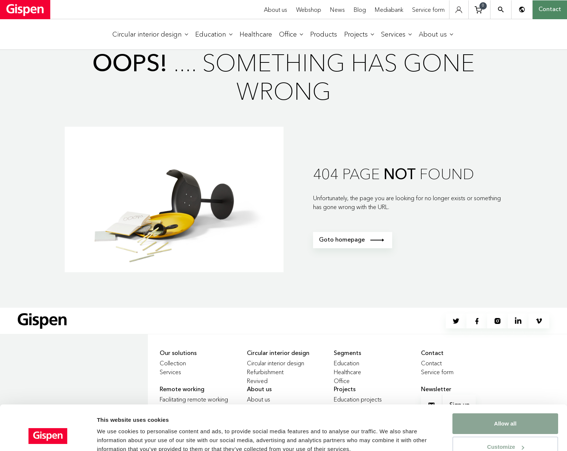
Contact (550, 10)
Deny (505, 431)
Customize (505, 408)
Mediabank (389, 9)
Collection (173, 363)
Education (346, 363)
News (337, 9)
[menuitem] (150, 35)
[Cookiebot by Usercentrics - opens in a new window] (48, 436)
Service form (428, 9)
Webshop (308, 9)
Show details (114, 431)
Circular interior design (275, 363)
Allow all (505, 385)
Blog (360, 9)
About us (275, 9)
